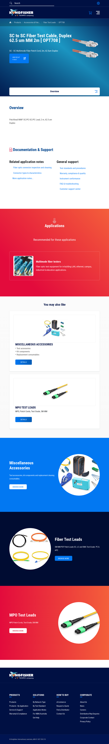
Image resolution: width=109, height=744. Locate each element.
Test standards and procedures (73, 168)
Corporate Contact (87, 717)
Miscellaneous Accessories (21, 465)
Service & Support (16, 710)
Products (17, 22)
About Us (83, 702)
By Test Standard (39, 706)
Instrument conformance (70, 178)
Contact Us (61, 714)
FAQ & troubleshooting (69, 184)
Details (24, 362)
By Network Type (39, 702)
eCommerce (61, 702)
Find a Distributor (63, 710)
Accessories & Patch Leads (34, 22)
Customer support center (70, 189)
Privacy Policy (85, 721)
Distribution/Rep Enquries (89, 714)
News (82, 706)
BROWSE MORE (18, 487)
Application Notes (39, 710)
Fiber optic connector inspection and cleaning (32, 167)
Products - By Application (18, 706)
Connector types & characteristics (27, 173)
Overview (54, 91)
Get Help (36, 717)
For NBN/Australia (40, 714)
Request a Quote (63, 706)
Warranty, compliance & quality (73, 173)
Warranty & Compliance (18, 714)
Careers (83, 710)
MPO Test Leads (22, 615)
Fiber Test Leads (49, 22)
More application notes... (22, 178)
